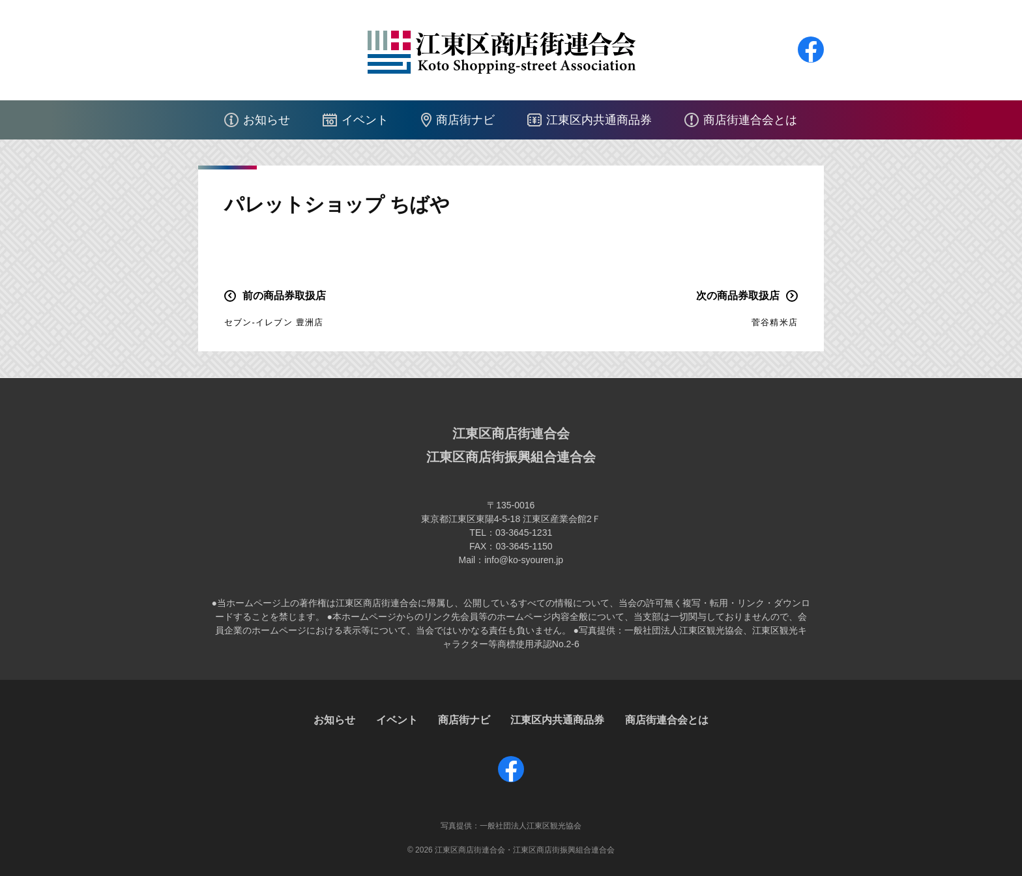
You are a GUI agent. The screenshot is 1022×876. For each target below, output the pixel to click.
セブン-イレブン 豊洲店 (273, 322)
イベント (365, 119)
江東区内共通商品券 (599, 119)
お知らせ (266, 119)
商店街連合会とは (750, 119)
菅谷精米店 (775, 322)
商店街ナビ (465, 119)
